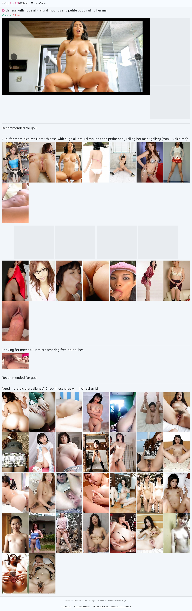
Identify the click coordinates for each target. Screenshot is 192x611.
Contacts (66, 606)
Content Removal (82, 606)
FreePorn (15, 3)
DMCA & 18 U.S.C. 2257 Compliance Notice (112, 606)
